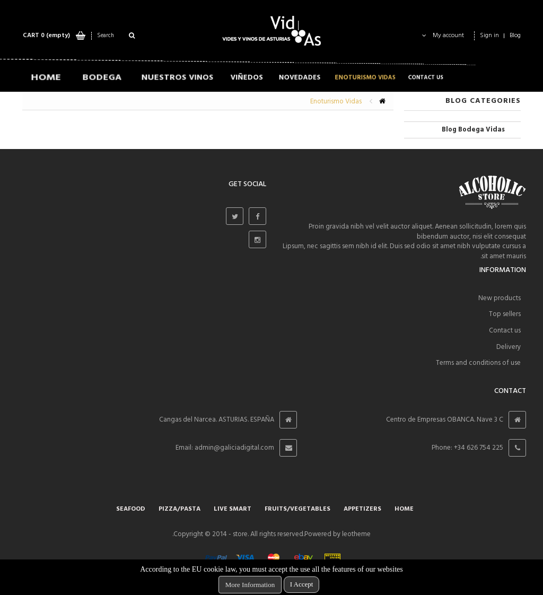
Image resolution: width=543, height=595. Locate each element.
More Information (250, 585)
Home (404, 509)
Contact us (505, 330)
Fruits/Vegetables (297, 509)
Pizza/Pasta (179, 509)
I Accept (301, 584)
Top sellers (505, 314)
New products (499, 298)
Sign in (489, 35)
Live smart (232, 509)
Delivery (508, 347)
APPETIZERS (362, 509)
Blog (515, 35)
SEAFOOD (130, 509)
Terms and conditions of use (478, 363)
